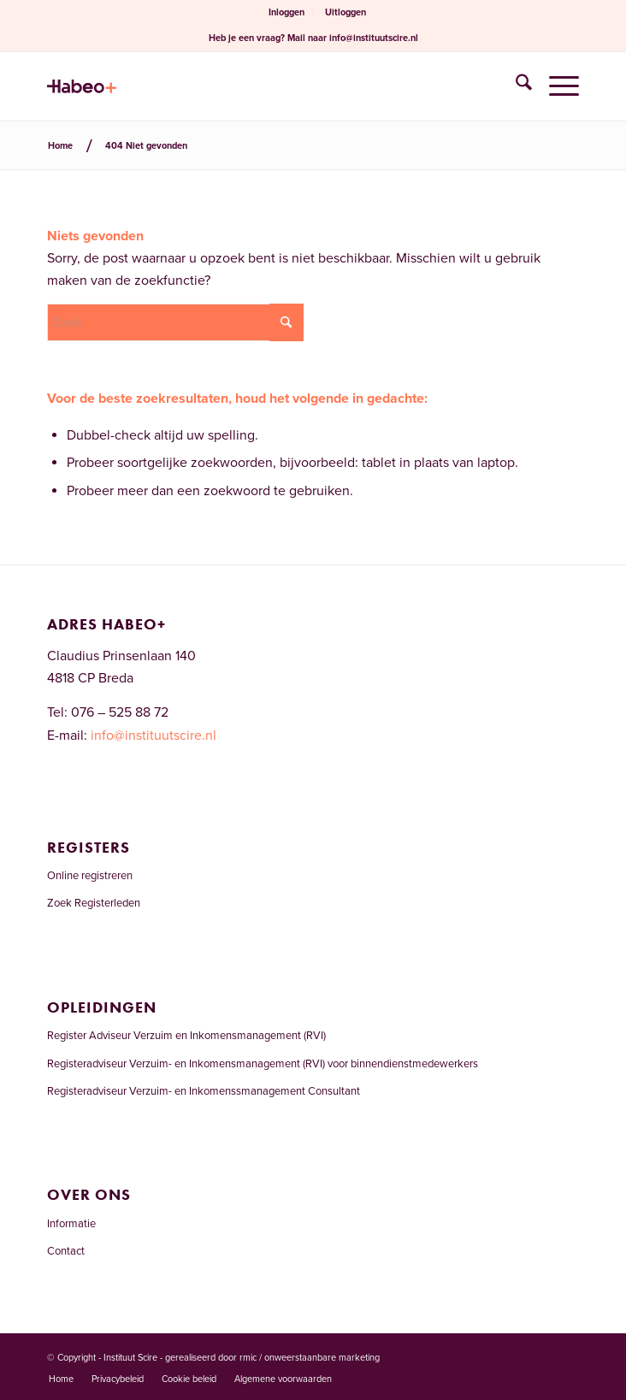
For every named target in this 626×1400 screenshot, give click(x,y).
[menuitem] (287, 13)
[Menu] (555, 86)
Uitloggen (345, 12)
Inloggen (286, 12)
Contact (66, 1251)
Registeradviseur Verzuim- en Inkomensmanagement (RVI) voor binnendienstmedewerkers (262, 1064)
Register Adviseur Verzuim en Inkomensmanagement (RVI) (186, 1036)
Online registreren (90, 876)
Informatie (71, 1224)
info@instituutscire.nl (373, 38)
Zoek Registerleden (93, 903)
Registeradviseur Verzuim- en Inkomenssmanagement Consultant (203, 1091)
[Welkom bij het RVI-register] (260, 86)
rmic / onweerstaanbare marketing (309, 1357)
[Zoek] (515, 86)
